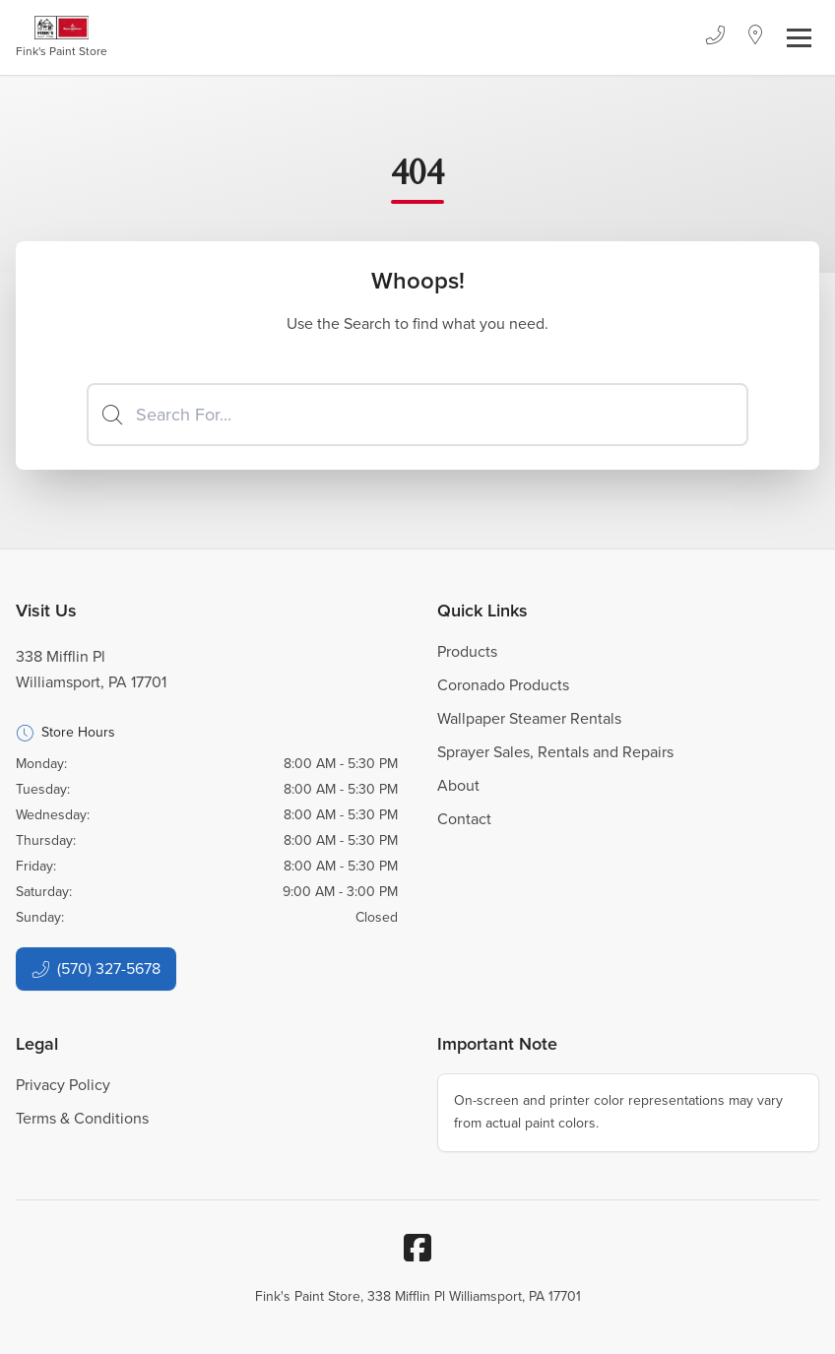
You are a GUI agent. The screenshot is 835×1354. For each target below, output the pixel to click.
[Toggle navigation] (799, 38)
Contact (464, 818)
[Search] (417, 414)
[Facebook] (417, 1247)
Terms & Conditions (82, 1118)
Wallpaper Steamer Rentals (529, 718)
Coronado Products (503, 685)
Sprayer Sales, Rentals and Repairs (555, 752)
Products (467, 651)
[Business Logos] (61, 37)
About (458, 785)
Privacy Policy (63, 1084)
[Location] (755, 37)
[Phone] (715, 37)
